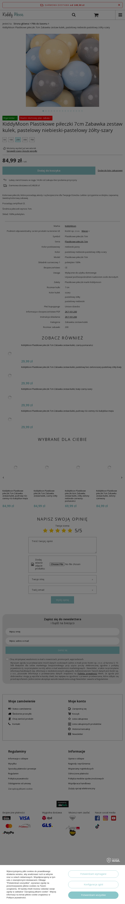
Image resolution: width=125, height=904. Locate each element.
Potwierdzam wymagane (93, 873)
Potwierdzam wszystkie (93, 895)
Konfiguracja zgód (93, 884)
